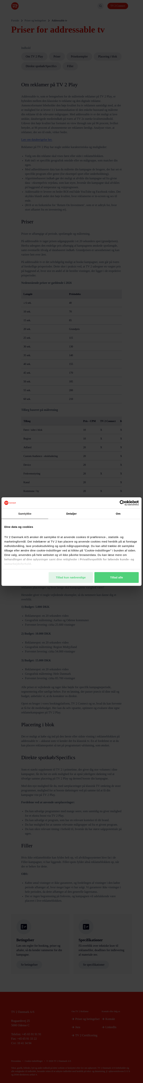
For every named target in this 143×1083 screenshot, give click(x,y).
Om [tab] (118, 513)
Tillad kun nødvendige (71, 577)
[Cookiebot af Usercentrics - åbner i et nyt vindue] (122, 503)
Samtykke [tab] (24, 513)
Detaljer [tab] (71, 513)
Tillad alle (116, 577)
